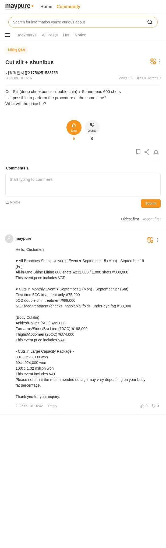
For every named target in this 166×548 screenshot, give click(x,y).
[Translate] (153, 61)
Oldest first (130, 219)
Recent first (151, 219)
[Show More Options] (7, 35)
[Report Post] (156, 152)
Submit (150, 203)
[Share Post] (147, 152)
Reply (52, 406)
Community (68, 6)
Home (46, 6)
